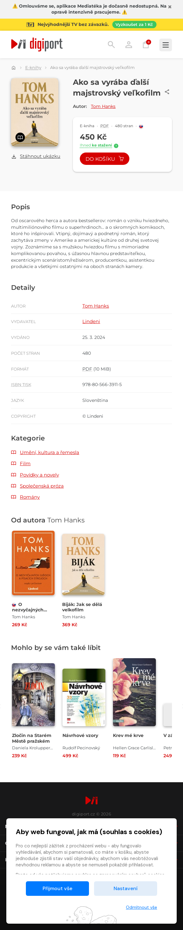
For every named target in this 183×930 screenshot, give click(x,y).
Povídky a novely (39, 475)
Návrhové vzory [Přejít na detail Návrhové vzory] (80, 735)
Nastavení (126, 888)
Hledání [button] (111, 44)
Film (25, 463)
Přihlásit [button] (128, 44)
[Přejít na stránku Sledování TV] (91, 25)
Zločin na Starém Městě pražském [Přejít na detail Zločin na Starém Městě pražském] (31, 738)
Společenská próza (42, 486)
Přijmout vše (57, 888)
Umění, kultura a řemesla (49, 452)
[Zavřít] (170, 7)
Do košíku (105, 159)
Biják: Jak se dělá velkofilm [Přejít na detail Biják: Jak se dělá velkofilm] (82, 607)
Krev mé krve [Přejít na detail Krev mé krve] (128, 735)
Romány (30, 497)
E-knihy (33, 67)
